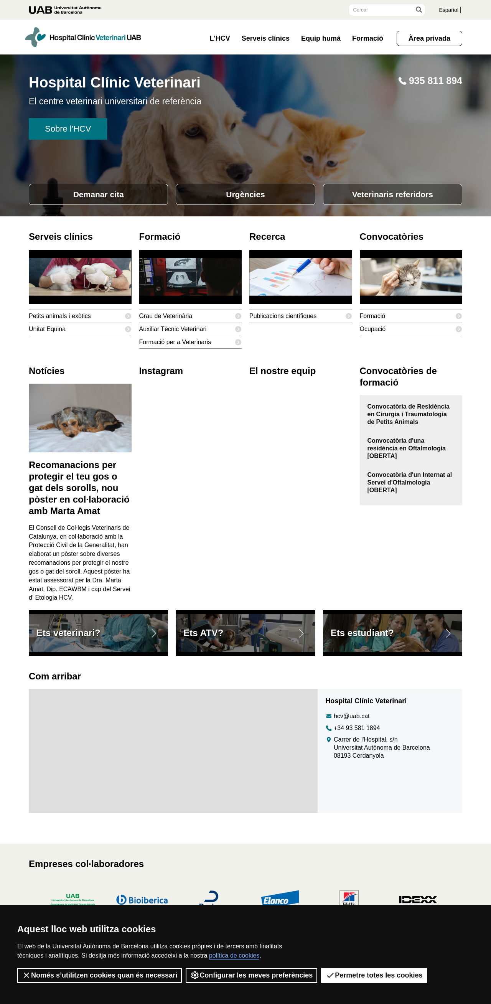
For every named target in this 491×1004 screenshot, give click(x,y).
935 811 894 (429, 80)
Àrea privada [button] (429, 38)
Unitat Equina (80, 331)
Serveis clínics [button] (266, 38)
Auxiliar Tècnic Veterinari (190, 331)
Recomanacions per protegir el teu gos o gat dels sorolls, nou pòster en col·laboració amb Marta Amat (79, 490)
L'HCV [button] (220, 38)
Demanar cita (98, 194)
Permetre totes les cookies (374, 975)
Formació (411, 318)
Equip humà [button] (321, 38)
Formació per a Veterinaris (190, 344)
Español (447, 10)
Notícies (46, 373)
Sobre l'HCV (68, 129)
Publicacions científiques (300, 318)
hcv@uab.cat (347, 726)
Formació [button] (367, 38)
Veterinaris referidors (392, 194)
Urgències (245, 194)
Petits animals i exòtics (80, 318)
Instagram (161, 373)
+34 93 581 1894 (352, 738)
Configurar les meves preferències (251, 975)
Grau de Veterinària (190, 318)
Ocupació (411, 331)
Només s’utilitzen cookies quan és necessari (99, 975)
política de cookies (234, 955)
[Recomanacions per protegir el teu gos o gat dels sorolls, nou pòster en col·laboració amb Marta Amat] (80, 420)
